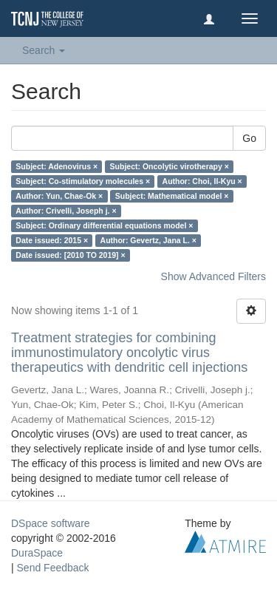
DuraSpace (37, 553)
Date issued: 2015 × (52, 240)
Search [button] (43, 50)
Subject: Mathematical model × (172, 195)
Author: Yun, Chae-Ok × (59, 195)
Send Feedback (53, 568)
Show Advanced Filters (213, 276)
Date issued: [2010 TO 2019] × (70, 255)
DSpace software (50, 523)
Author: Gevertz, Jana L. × (148, 240)
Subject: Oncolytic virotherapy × (169, 166)
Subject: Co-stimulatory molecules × (83, 181)
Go (249, 138)
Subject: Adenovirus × (57, 166)
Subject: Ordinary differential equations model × (104, 225)
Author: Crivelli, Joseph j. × (66, 210)
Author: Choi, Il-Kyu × (202, 181)
